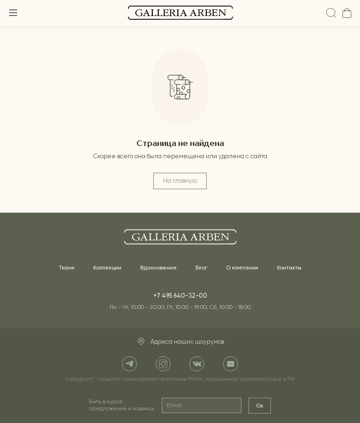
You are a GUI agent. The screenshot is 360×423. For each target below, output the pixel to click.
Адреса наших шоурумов (180, 342)
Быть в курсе (122, 405)
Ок (259, 405)
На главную (180, 181)
